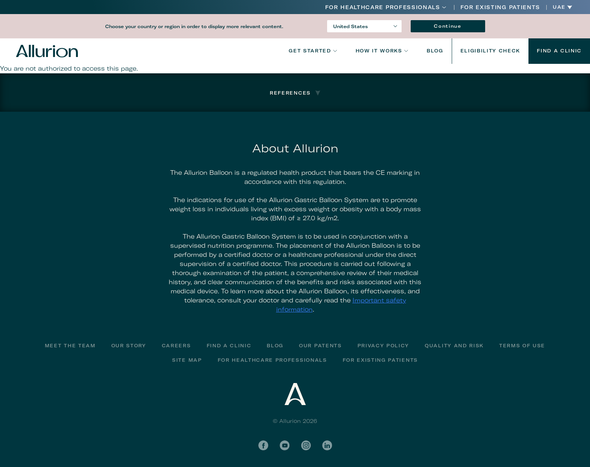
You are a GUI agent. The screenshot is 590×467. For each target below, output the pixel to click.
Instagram (306, 445)
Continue (447, 26)
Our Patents (320, 345)
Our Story (128, 345)
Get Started (310, 51)
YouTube (284, 445)
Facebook (263, 445)
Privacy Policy (383, 345)
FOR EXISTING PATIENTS (500, 7)
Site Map (187, 360)
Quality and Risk (454, 345)
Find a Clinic (559, 51)
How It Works (379, 51)
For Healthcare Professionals (382, 7)
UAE (559, 7)
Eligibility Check (490, 51)
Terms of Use (522, 345)
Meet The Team (70, 345)
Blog (435, 51)
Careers (176, 345)
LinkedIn (327, 445)
